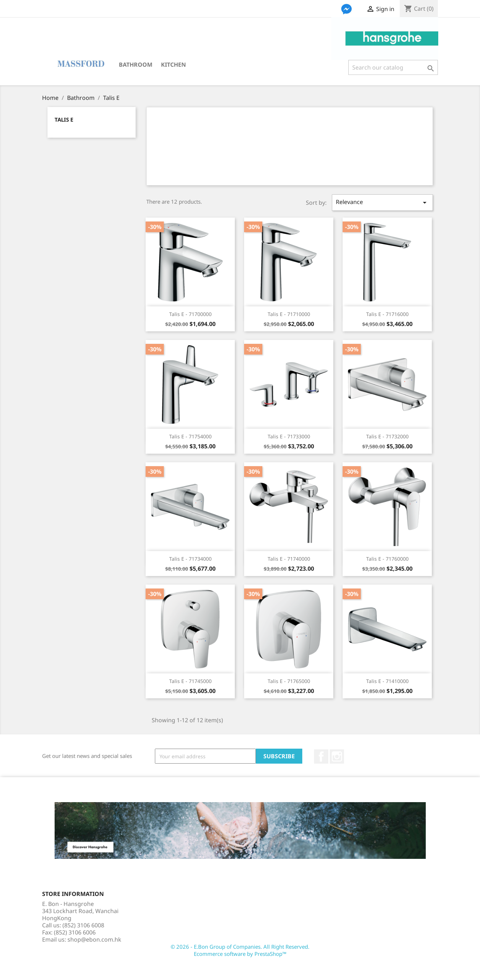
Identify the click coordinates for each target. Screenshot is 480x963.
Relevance (382, 202)
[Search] (393, 67)
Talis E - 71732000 (387, 436)
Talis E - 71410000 (387, 681)
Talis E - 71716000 (387, 314)
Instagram (337, 756)
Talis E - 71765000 (289, 681)
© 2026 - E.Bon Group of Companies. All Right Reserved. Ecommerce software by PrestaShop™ (240, 950)
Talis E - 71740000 (289, 558)
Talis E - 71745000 (190, 681)
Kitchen (173, 64)
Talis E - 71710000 (289, 314)
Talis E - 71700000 (190, 314)
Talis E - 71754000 (190, 436)
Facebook (321, 756)
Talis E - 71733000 (289, 436)
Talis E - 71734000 (190, 558)
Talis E (64, 119)
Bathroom (135, 64)
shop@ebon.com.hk (94, 939)
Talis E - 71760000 (387, 558)
